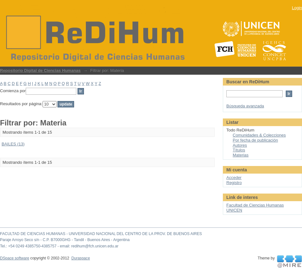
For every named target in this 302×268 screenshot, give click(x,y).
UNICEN (234, 210)
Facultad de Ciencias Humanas (255, 205)
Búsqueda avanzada (245, 106)
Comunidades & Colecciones (259, 135)
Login (297, 7)
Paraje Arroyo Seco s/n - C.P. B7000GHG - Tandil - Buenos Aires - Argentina (65, 240)
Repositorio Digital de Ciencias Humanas (40, 70)
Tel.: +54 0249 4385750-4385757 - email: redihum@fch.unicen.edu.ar (59, 246)
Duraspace (80, 258)
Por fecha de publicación (255, 140)
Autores (240, 145)
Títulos (239, 150)
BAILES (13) (13, 144)
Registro (234, 182)
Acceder (234, 177)
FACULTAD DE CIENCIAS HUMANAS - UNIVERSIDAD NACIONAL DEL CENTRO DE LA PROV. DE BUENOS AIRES (101, 234)
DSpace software (14, 258)
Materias (241, 155)
